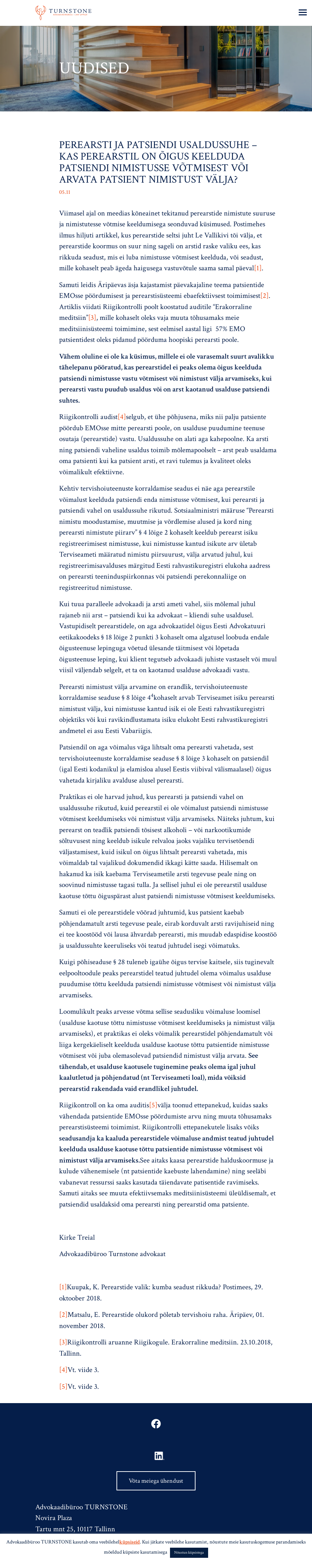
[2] (264, 295)
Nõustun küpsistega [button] (189, 1552)
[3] (92, 317)
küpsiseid (129, 1542)
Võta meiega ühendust (156, 1481)
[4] (122, 416)
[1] (258, 268)
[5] (153, 1105)
